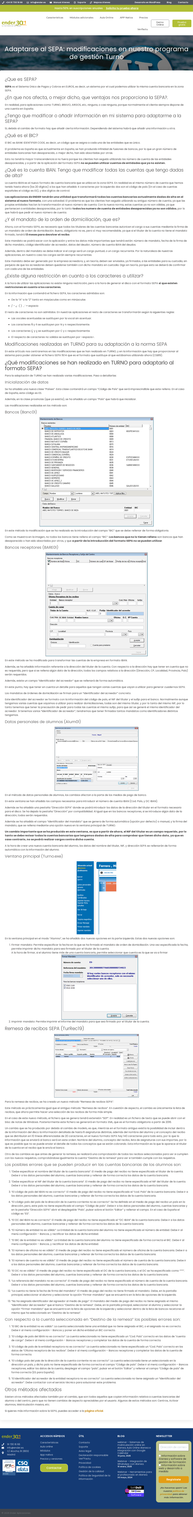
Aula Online (106, 17)
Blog (169, 2)
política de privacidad (172, 1493)
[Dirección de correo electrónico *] (174, 1447)
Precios (143, 17)
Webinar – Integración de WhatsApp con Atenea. (132, 1463)
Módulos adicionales (81, 17)
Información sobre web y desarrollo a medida (172, 1468)
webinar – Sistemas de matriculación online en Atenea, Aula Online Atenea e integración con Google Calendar (134, 1448)
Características (54, 17)
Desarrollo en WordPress (147, 2)
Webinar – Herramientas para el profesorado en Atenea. (134, 1473)
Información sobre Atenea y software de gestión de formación (172, 1459)
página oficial (94, 1411)
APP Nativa (126, 17)
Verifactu (142, 29)
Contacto (183, 2)
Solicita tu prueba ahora (122, 8)
